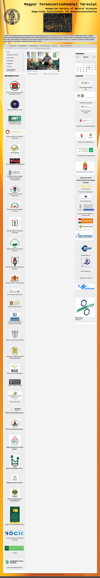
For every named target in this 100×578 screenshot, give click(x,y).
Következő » (56, 74)
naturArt (15, 553)
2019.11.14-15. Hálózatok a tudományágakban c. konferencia (21, 48)
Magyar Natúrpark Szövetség (14, 478)
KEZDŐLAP (13, 46)
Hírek (8, 52)
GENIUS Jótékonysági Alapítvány (14, 410)
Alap (86, 89)
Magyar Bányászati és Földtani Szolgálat (14, 442)
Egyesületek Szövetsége (15, 323)
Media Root (78, 319)
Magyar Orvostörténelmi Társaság (14, 340)
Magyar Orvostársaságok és (15, 322)
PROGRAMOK (33, 46)
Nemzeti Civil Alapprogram (86, 192)
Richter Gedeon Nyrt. (85, 198)
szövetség (14, 211)
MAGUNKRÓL (23, 46)
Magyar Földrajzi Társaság (15, 382)
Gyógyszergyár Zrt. (86, 255)
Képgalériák (10, 63)
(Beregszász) (14, 195)
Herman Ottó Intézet (15, 402)
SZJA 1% (54, 46)
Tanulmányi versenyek (12, 55)
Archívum (9, 66)
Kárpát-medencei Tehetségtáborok (11, 70)
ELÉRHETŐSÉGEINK (66, 46)
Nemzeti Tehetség (85, 111)
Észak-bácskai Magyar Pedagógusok (14, 262)
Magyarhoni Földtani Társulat (14, 105)
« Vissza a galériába (32, 74)
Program (86, 112)
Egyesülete (15, 268)
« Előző (50, 74)
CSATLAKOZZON (44, 46)
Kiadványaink (10, 60)
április (85, 57)
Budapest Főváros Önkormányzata (15, 283)
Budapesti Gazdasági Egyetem (15, 373)
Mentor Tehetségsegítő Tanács (14, 462)
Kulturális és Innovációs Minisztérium (85, 126)
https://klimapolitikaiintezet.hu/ (14, 567)
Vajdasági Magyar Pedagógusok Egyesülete (15, 244)
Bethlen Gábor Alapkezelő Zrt (85, 142)
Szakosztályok (10, 57)
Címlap (5, 48)
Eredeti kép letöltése (32, 71)
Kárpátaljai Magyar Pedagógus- (15, 209)
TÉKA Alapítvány (15, 148)
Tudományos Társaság (15, 123)
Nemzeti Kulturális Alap (86, 103)
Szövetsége (15, 232)
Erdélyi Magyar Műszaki (15, 119)
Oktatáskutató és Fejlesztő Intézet (86, 155)
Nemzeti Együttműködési (85, 87)
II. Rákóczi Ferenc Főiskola (15, 194)
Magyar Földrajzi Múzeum (14, 306)
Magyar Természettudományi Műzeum (15, 516)
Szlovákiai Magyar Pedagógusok (14, 231)
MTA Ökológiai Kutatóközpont (14, 294)
